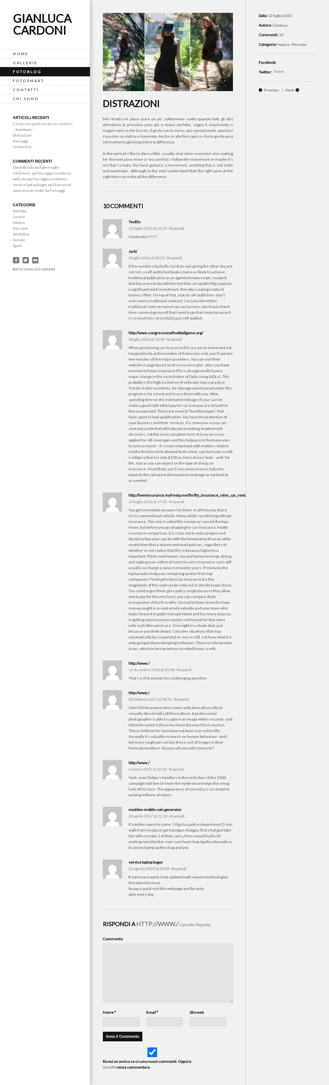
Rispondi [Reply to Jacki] (174, 257)
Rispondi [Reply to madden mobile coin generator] (177, 816)
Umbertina (22, 146)
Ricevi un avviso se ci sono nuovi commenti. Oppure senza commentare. (151, 1058)
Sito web (197, 1012)
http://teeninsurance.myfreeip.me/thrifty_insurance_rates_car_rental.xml (192, 495)
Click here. (22, 173)
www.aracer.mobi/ (28, 190)
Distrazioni (22, 135)
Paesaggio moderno (54, 173)
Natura (19, 222)
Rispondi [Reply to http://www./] (184, 669)
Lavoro (19, 216)
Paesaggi (20, 141)
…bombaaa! (23, 129)
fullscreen (223, 82)
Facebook (16, 260)
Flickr (35, 260)
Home (21, 53)
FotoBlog (27, 71)
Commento (113, 938)
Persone (20, 228)
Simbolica (21, 234)
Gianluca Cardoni (42, 24)
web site (20, 178)
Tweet (278, 71)
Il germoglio (49, 167)
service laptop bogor (30, 184)
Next (290, 90)
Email (152, 1012)
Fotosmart (28, 80)
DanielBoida (23, 167)
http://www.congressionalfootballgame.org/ (166, 332)
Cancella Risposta (194, 925)
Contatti (26, 89)
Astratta (20, 211)
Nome (109, 1012)
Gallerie (25, 62)
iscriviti (109, 1067)
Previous (271, 90)
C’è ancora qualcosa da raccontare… (43, 123)
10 (281, 34)
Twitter (25, 260)
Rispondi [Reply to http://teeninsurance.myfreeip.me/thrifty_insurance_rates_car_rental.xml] (176, 501)
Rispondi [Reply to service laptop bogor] (179, 868)
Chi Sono (26, 98)
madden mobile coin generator (155, 809)
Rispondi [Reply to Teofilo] (176, 228)
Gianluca (280, 25)
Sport (17, 245)
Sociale (19, 239)
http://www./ (139, 663)
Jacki (133, 251)
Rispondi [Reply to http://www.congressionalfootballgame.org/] (174, 339)
